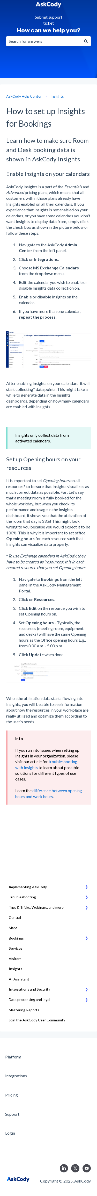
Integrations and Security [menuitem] (29, 989)
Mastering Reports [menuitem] (24, 1010)
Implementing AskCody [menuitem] (28, 887)
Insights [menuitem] (15, 968)
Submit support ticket (48, 20)
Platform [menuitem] (13, 1056)
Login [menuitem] (10, 1132)
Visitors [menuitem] (15, 958)
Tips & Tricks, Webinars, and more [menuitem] (36, 907)
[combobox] (43, 41)
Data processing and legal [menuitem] (29, 999)
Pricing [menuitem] (11, 1094)
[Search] (86, 41)
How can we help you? (48, 30)
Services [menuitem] (16, 948)
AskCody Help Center (24, 96)
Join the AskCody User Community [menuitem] (37, 1020)
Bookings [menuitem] (16, 938)
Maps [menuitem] (13, 928)
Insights (57, 96)
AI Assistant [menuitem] (19, 979)
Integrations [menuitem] (16, 1075)
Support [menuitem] (12, 1114)
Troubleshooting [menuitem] (22, 897)
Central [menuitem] (15, 917)
